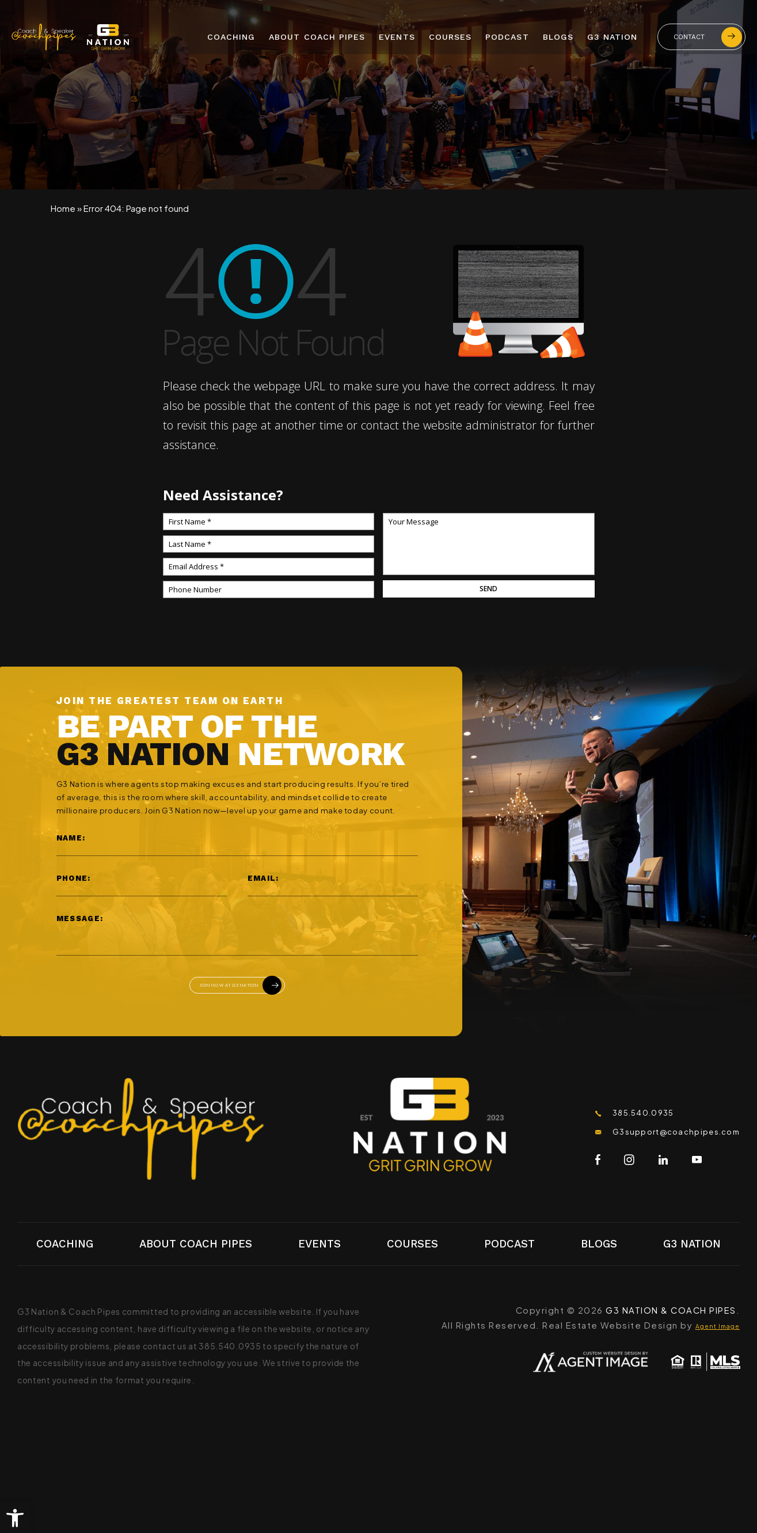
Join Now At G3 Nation (242, 989)
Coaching (231, 35)
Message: (80, 918)
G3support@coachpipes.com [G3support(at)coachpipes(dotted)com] (650, 1141)
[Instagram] (574, 1170)
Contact (708, 35)
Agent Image (709, 1332)
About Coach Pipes (317, 35)
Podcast (506, 35)
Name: (71, 838)
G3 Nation (612, 35)
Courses (450, 35)
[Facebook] (542, 1170)
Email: (263, 878)
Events (396, 35)
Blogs (558, 35)
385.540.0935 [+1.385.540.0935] (605, 1119)
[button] (15, 1518)
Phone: (73, 878)
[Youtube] (641, 1170)
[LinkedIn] (607, 1170)
